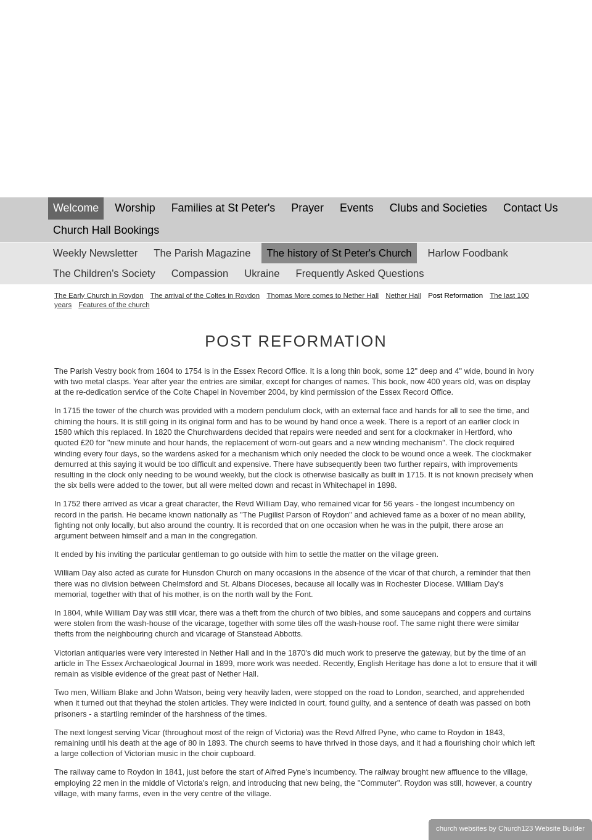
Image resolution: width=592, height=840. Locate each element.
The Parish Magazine (202, 253)
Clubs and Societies (438, 208)
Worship (135, 208)
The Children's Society (104, 273)
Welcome (76, 208)
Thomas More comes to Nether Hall (322, 295)
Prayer (307, 208)
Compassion (199, 273)
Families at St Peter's (223, 208)
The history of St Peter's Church (338, 253)
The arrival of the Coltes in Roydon (205, 295)
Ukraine (261, 273)
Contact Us (530, 208)
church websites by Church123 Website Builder (510, 828)
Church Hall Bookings (106, 230)
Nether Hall (403, 295)
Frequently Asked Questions (360, 273)
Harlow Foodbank (468, 253)
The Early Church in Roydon (99, 295)
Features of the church (113, 304)
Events (357, 208)
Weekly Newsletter (95, 253)
